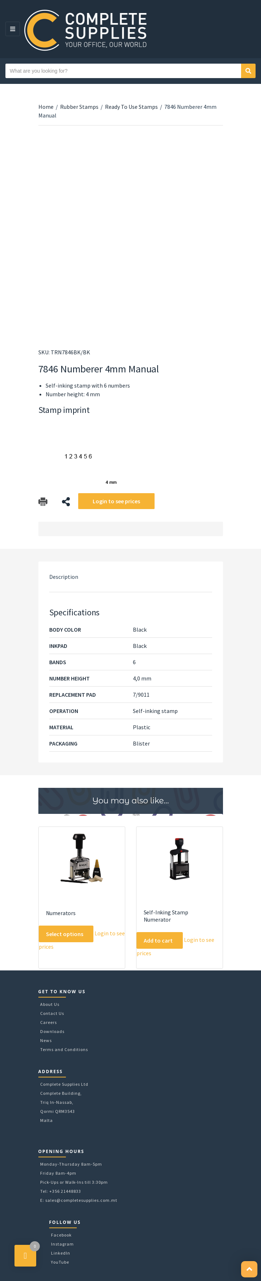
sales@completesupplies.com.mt (81, 1200)
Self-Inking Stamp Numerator (166, 916)
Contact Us (52, 1013)
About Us (49, 1004)
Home (46, 106)
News (46, 1040)
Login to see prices (116, 501)
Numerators (61, 913)
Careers (48, 1022)
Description (63, 576)
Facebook (61, 1235)
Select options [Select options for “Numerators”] (64, 934)
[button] (249, 1269)
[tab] (130, 576)
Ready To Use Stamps (131, 106)
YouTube (60, 1262)
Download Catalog (42, 501)
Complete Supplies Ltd (64, 1084)
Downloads (52, 1031)
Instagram (62, 1244)
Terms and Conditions (64, 1049)
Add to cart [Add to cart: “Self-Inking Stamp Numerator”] (158, 940)
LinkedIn (60, 1253)
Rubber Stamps (79, 106)
